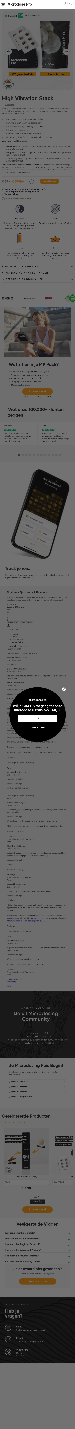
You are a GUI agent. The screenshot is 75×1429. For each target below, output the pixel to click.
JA (37, 718)
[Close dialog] (64, 689)
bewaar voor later (37, 727)
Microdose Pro (20, 4)
